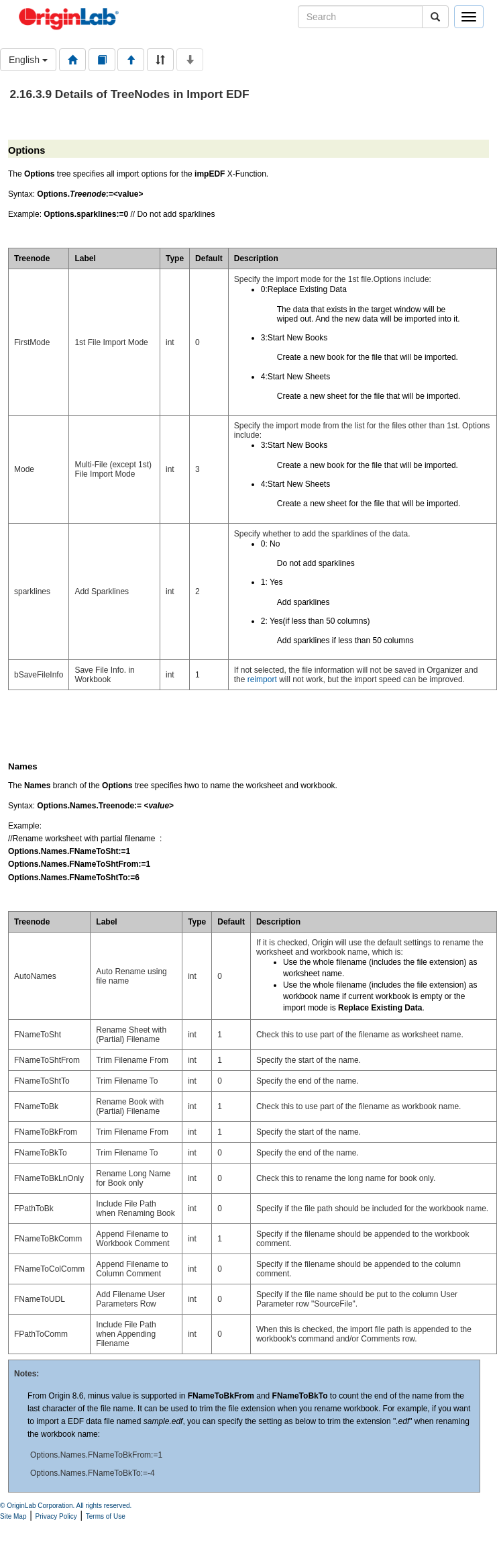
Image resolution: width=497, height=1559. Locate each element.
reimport (262, 679)
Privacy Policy (56, 1516)
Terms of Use (105, 1516)
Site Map (13, 1516)
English (28, 59)
